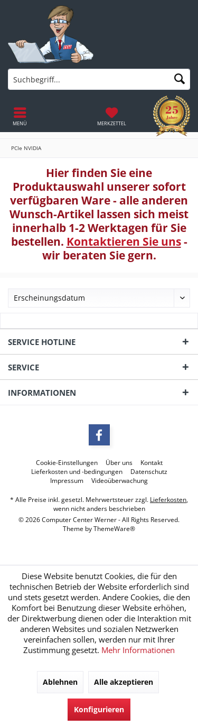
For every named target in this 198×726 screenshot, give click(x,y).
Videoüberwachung (119, 481)
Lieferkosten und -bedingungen (76, 472)
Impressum (66, 481)
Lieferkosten (168, 499)
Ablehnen (60, 682)
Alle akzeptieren (123, 682)
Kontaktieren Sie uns (124, 241)
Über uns (119, 463)
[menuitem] (111, 116)
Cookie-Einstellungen (67, 463)
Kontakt (151, 463)
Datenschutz (148, 472)
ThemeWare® (114, 528)
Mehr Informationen (138, 650)
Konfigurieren (99, 709)
